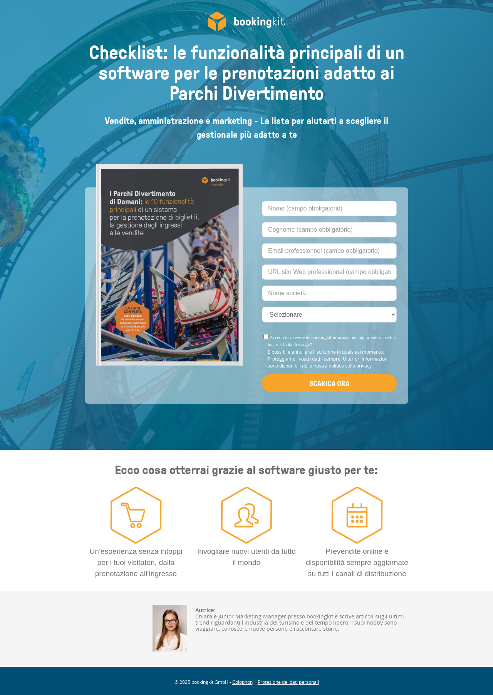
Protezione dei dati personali (288, 682)
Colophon (242, 682)
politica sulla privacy (350, 366)
